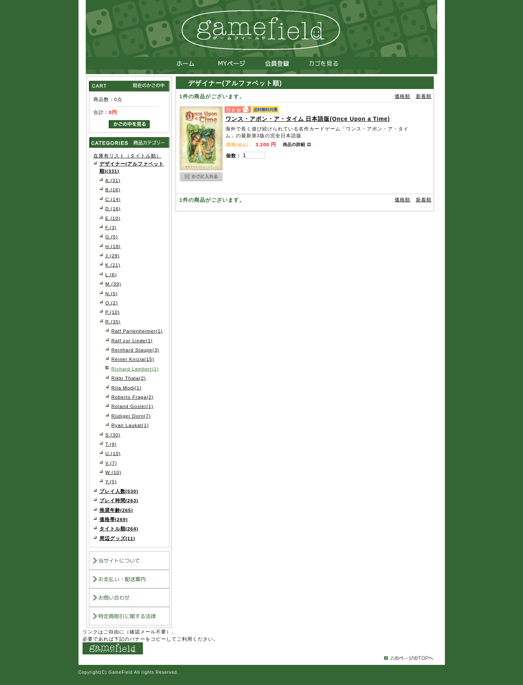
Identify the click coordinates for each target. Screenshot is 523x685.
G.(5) (111, 236)
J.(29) (112, 255)
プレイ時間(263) (119, 500)
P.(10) (112, 312)
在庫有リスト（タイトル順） (127, 155)
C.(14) (113, 199)
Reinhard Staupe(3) (135, 349)
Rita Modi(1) (127, 387)
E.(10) (113, 218)
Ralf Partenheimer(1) (137, 330)
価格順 (402, 96)
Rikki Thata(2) (129, 378)
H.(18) (113, 246)
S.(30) (113, 434)
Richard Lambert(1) (135, 368)
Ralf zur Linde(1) (132, 340)
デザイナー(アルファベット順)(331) (131, 167)
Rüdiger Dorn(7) (131, 415)
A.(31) (113, 180)
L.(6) (111, 274)
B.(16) (113, 189)
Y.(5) (111, 481)
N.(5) (111, 293)
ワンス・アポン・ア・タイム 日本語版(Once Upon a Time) (307, 119)
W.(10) (113, 472)
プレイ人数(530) (119, 491)
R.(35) (113, 321)
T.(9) (111, 444)
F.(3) (111, 227)
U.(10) (113, 453)
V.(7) (111, 463)
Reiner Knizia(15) (133, 359)
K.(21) (113, 264)
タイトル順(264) (119, 528)
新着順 (424, 96)
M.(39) (113, 283)
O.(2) (111, 302)
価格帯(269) (113, 519)
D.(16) (113, 208)
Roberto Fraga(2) (133, 396)
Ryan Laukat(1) (130, 425)
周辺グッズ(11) (117, 538)
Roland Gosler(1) (132, 406)
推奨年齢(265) (116, 510)
